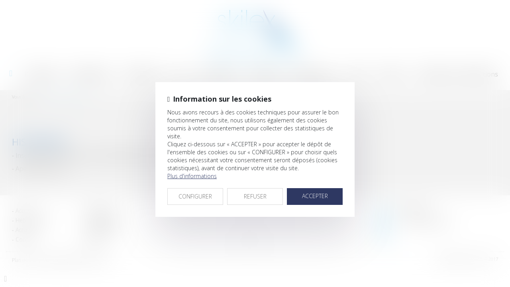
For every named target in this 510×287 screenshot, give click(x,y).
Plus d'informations (192, 176)
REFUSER (255, 196)
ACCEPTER (315, 196)
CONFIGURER (195, 196)
